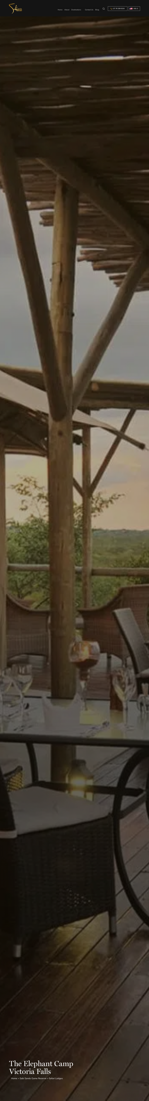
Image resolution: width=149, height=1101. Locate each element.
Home (60, 8)
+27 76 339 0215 (118, 8)
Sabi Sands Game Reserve (33, 1078)
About (67, 8)
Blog (97, 8)
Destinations (76, 8)
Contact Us (89, 8)
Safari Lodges (56, 1078)
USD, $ (135, 8)
